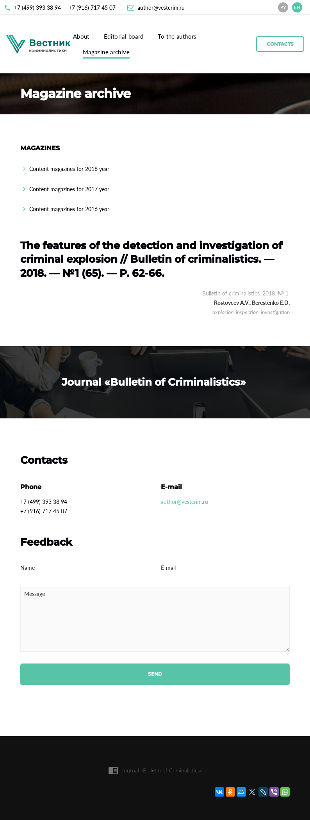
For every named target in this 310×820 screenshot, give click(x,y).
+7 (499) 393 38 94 (37, 7)
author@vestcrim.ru (161, 7)
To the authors (177, 36)
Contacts (280, 44)
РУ (283, 7)
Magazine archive (106, 51)
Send (155, 674)
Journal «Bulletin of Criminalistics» (161, 770)
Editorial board (124, 36)
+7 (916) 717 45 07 (92, 7)
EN (297, 7)
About (81, 36)
